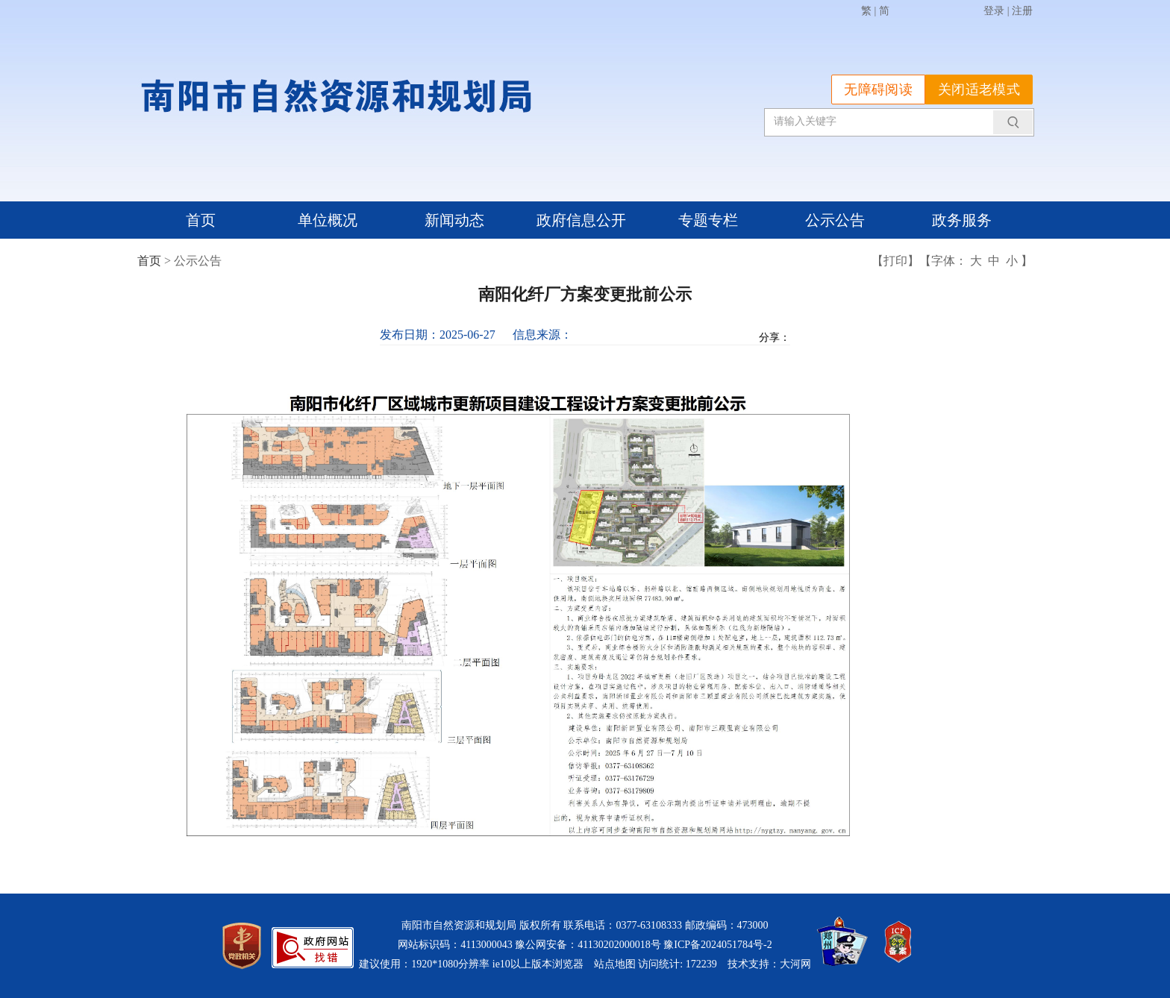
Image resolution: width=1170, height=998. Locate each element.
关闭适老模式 (979, 89)
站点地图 (615, 964)
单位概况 (327, 220)
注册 (1022, 10)
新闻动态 (454, 220)
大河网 (795, 964)
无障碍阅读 (878, 89)
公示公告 (835, 220)
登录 (993, 10)
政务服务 (962, 220)
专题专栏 (708, 220)
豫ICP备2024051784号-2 (717, 944)
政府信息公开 (581, 220)
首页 (201, 220)
